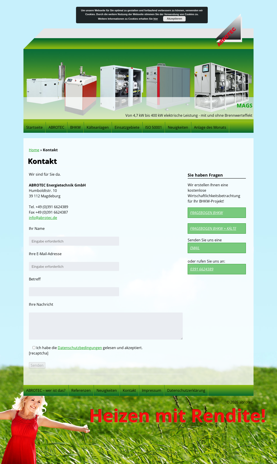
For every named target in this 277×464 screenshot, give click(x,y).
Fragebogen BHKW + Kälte (213, 228)
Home (34, 149)
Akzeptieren (174, 18)
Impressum (151, 390)
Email (195, 247)
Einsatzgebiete (127, 127)
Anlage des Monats (210, 127)
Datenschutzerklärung (186, 390)
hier (155, 18)
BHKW (75, 127)
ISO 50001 (153, 127)
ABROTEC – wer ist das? (45, 390)
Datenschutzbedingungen (80, 347)
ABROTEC (56, 127)
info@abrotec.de (43, 217)
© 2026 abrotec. (240, 402)
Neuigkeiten (178, 127)
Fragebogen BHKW (206, 212)
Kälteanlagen (98, 127)
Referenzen (81, 390)
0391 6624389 (201, 269)
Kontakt (129, 390)
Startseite (34, 127)
